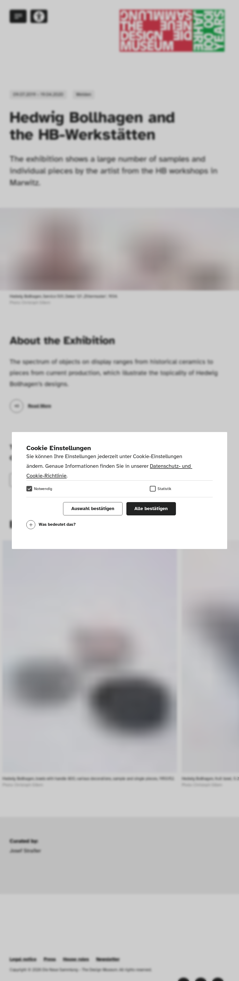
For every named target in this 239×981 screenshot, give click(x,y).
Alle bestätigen (151, 509)
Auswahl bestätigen (92, 509)
